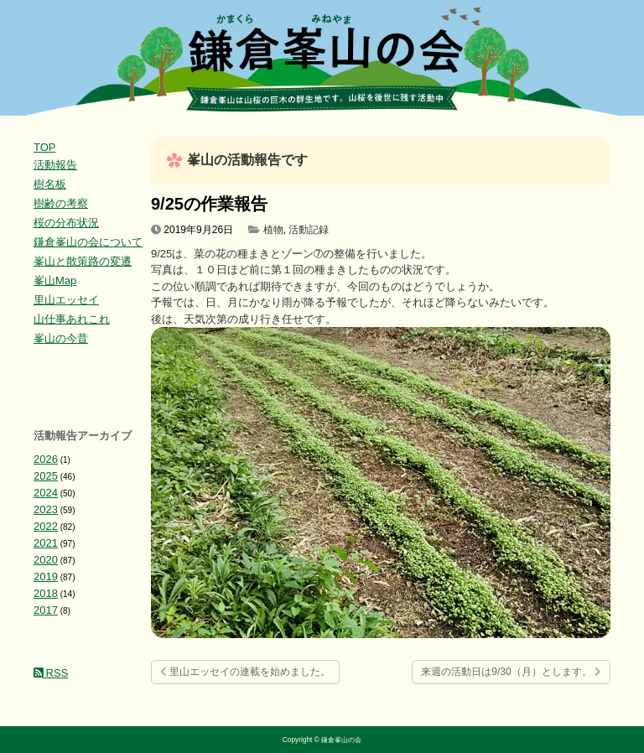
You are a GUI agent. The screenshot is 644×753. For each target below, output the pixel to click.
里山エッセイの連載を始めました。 (245, 672)
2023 (46, 509)
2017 (46, 610)
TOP (45, 147)
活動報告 (55, 164)
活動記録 (308, 230)
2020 (46, 559)
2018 (46, 593)
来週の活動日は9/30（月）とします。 (511, 672)
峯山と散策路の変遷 (83, 261)
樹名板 (50, 184)
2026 (46, 459)
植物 (273, 230)
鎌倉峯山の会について (88, 242)
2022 (46, 526)
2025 (46, 476)
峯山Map (55, 280)
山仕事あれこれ (72, 319)
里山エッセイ (66, 299)
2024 (46, 492)
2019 (46, 576)
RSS (51, 673)
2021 (46, 543)
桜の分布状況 (66, 222)
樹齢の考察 (61, 203)
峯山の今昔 (61, 338)
